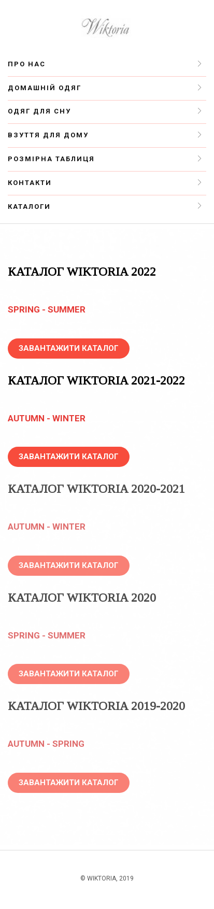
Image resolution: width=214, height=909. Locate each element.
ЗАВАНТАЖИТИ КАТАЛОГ (69, 348)
